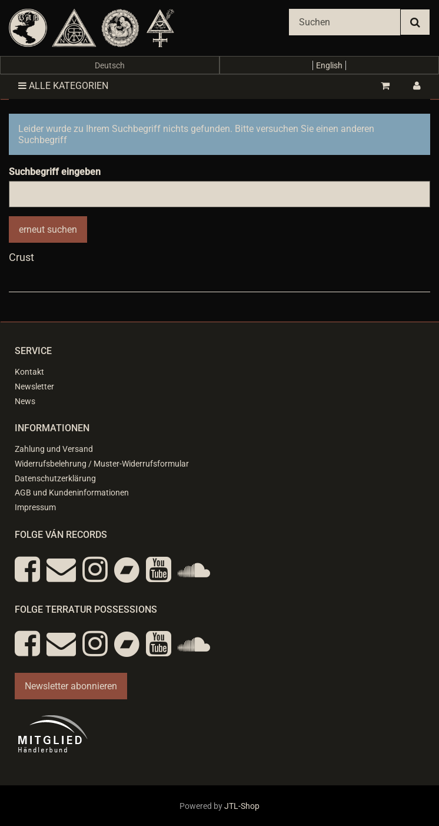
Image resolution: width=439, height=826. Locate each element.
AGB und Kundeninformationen (72, 492)
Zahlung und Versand (54, 449)
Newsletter (34, 386)
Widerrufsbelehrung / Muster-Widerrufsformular (102, 463)
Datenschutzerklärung (55, 478)
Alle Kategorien (63, 85)
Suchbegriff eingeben (55, 171)
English (329, 65)
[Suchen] (344, 22)
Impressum (35, 507)
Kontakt (29, 371)
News (25, 401)
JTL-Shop (242, 806)
